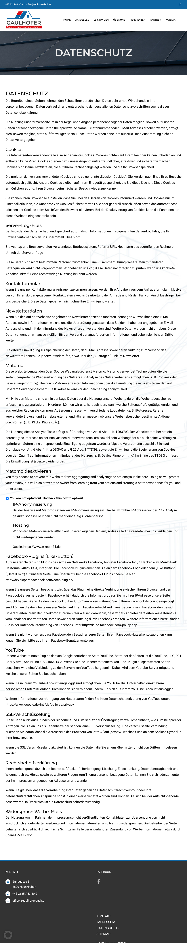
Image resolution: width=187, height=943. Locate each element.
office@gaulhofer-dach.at (38, 4)
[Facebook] (98, 881)
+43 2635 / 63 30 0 (24, 894)
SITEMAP (103, 934)
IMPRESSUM (105, 922)
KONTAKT (103, 916)
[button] (8, 935)
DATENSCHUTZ (108, 928)
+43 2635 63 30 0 (14, 4)
